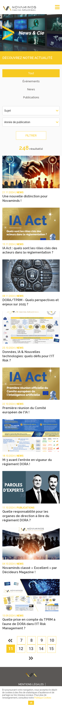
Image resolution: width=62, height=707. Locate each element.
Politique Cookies (42, 697)
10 (51, 640)
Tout (31, 73)
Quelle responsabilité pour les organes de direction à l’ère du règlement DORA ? (25, 516)
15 (51, 648)
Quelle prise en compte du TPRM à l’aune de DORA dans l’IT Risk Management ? (28, 624)
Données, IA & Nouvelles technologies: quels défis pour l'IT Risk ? (28, 356)
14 (41, 648)
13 (31, 648)
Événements (31, 81)
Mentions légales (31, 684)
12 (20, 648)
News (31, 89)
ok (31, 702)
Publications (31, 97)
